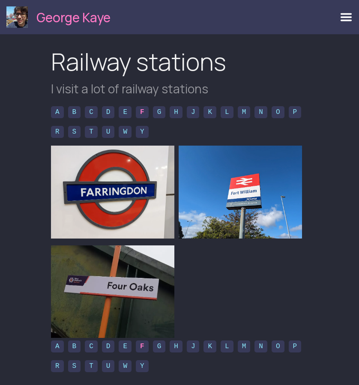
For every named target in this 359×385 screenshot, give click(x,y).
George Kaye (73, 17)
